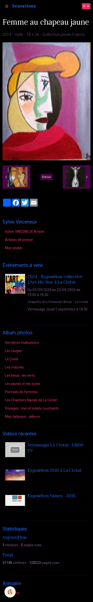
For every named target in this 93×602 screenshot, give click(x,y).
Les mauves (14, 367)
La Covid (11, 359)
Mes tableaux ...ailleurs (22, 417)
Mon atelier (14, 248)
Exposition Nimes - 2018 (51, 496)
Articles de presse (19, 240)
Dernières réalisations (22, 343)
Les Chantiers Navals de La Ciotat (31, 400)
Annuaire (12, 593)
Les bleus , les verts (20, 375)
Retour (46, 177)
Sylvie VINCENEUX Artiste (24, 232)
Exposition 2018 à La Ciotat (54, 470)
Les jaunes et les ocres (22, 384)
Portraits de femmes (21, 392)
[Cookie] (10, 592)
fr (84, 6)
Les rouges (13, 351)
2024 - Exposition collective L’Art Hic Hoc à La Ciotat (55, 279)
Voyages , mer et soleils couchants (32, 408)
